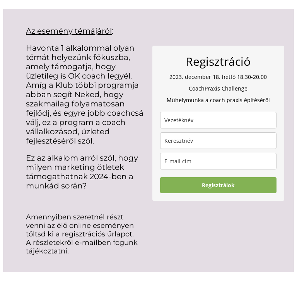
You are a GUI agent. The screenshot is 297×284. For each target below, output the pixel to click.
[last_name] (218, 120)
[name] (218, 140)
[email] (218, 161)
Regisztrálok (218, 185)
